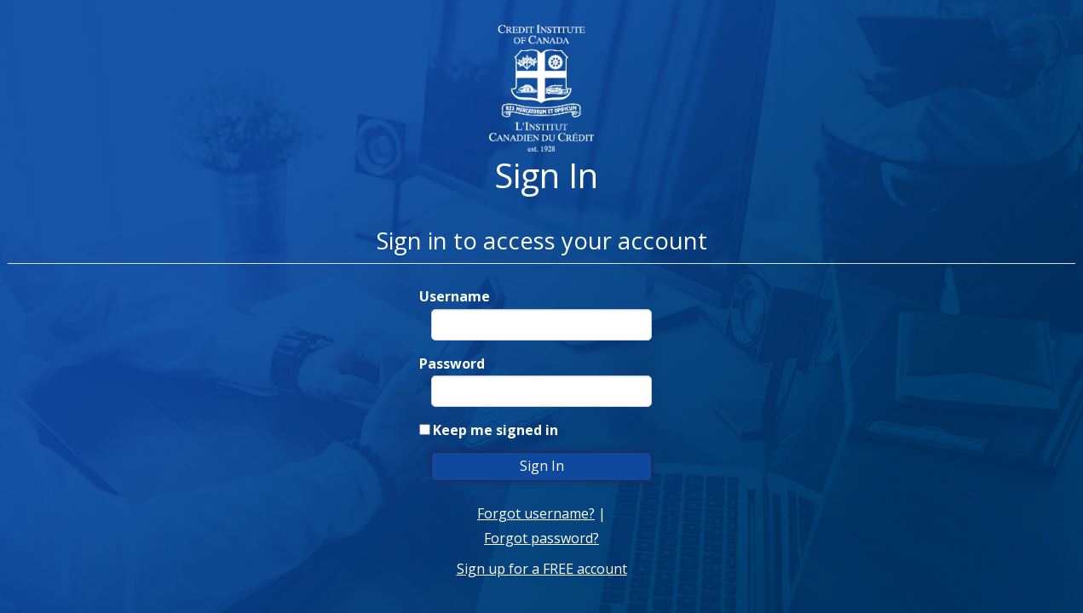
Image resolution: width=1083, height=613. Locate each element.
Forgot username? (536, 513)
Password (452, 363)
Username (454, 296)
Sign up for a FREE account (542, 568)
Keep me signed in (495, 430)
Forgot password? (541, 538)
